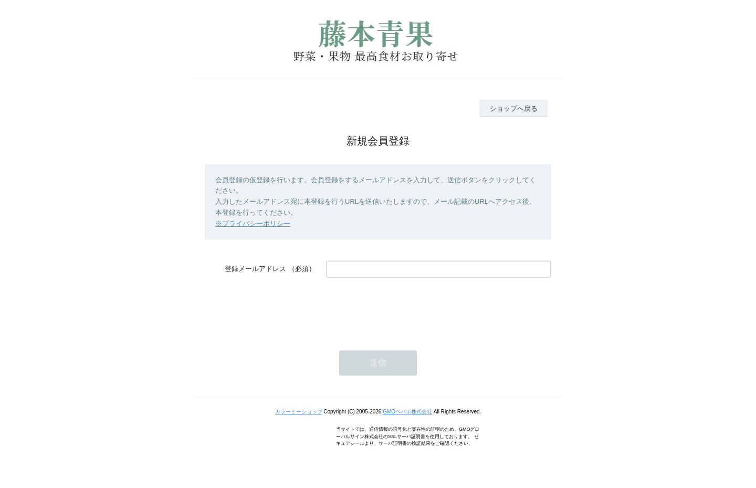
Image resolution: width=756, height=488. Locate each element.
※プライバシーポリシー (252, 223)
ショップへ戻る (514, 108)
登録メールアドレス (255, 269)
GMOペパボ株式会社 (407, 411)
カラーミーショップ (298, 411)
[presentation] (406, 308)
